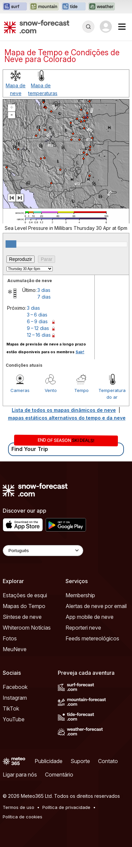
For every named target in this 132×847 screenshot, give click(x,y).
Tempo (81, 390)
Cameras (20, 390)
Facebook (15, 687)
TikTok (11, 708)
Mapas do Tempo (24, 606)
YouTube (14, 719)
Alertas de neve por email (96, 606)
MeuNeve (15, 649)
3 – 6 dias (37, 314)
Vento (51, 390)
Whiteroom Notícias (27, 627)
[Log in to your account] (106, 27)
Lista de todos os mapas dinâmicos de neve (64, 410)
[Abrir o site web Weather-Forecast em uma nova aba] (101, 6)
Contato (108, 761)
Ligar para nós (20, 774)
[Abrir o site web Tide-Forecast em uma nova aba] (73, 6)
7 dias (44, 297)
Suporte (80, 761)
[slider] (11, 244)
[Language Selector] (43, 550)
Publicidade (48, 761)
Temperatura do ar (112, 394)
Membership (80, 595)
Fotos (10, 638)
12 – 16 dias (39, 335)
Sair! (80, 352)
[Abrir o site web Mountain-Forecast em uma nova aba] (44, 6)
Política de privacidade (66, 807)
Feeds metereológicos (92, 638)
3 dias (43, 290)
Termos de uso (18, 807)
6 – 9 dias (37, 321)
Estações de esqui (25, 595)
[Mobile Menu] (122, 27)
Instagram (15, 697)
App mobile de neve (89, 616)
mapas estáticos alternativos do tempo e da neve (67, 418)
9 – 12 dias (38, 328)
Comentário (59, 774)
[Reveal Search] (88, 27)
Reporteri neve (83, 627)
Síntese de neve (22, 616)
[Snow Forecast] (36, 26)
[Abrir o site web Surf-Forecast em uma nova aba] (15, 6)
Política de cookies (22, 816)
